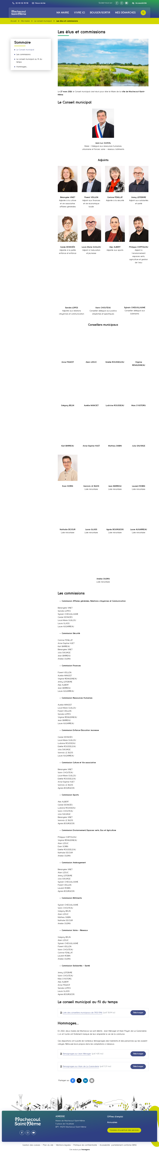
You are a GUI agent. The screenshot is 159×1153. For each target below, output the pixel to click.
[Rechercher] (143, 13)
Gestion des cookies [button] (31, 1145)
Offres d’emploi (115, 1117)
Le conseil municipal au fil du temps (29, 60)
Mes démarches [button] (125, 12)
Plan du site (48, 1145)
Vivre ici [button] (79, 12)
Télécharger (138, 1013)
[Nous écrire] (38, 3)
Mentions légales (63, 1145)
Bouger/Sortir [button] (100, 12)
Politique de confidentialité (85, 1145)
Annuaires (112, 1122)
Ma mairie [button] (63, 12)
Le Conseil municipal (25, 50)
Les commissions (23, 54)
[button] (20, 3)
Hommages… (21, 67)
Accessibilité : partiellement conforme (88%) (118, 1145)
